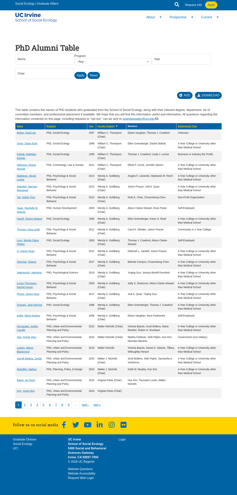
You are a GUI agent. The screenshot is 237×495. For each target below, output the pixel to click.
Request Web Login (81, 477)
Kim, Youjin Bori (26, 391)
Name (20, 126)
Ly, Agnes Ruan (25, 251)
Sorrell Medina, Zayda (29, 358)
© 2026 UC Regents (81, 461)
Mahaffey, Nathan (27, 369)
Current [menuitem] (207, 18)
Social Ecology (25, 3)
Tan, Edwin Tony (26, 197)
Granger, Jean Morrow (29, 305)
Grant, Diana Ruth (27, 143)
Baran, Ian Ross (26, 380)
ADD (184, 95)
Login (122, 439)
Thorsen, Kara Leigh (28, 229)
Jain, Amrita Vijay (26, 337)
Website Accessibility (81, 473)
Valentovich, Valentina (29, 272)
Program (80, 56)
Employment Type (187, 126)
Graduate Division (24, 439)
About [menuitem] (151, 18)
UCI (15, 448)
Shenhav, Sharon (26, 262)
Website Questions (80, 469)
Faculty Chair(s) (108, 126)
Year (91, 126)
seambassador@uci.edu (139, 118)
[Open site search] (177, 5)
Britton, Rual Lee (26, 132)
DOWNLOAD (208, 95)
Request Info (193, 4)
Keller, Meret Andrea (28, 315)
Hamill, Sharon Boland (29, 218)
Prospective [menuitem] (179, 18)
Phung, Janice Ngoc (28, 294)
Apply (211, 4)
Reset (94, 75)
